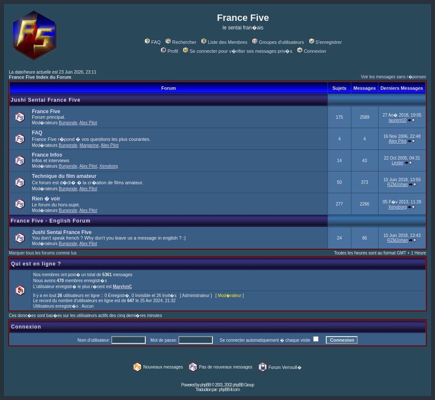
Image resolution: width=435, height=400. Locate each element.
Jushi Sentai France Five (46, 100)
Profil (169, 51)
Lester (398, 162)
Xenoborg (108, 166)
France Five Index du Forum (40, 77)
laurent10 (398, 120)
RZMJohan (397, 184)
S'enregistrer (325, 42)
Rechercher (181, 42)
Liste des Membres (224, 42)
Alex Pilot (88, 122)
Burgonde (68, 122)
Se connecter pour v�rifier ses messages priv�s (237, 51)
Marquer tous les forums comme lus (42, 253)
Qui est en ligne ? (36, 264)
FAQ (153, 42)
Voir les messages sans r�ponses (393, 76)
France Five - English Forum (50, 221)
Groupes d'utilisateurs (278, 42)
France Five (46, 111)
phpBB (205, 385)
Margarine (89, 145)
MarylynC (122, 286)
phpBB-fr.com (229, 389)
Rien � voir (46, 199)
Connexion (311, 51)
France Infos (47, 155)
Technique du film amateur (64, 176)
